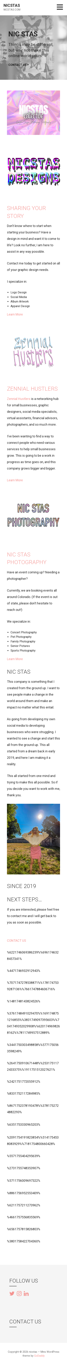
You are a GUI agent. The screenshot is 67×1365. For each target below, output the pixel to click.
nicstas (12, 5)
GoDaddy (39, 1355)
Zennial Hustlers (18, 399)
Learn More (15, 314)
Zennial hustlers (32, 388)
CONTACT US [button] (16, 940)
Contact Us (17, 65)
